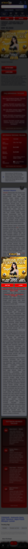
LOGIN (20, 285)
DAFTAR (7, 285)
